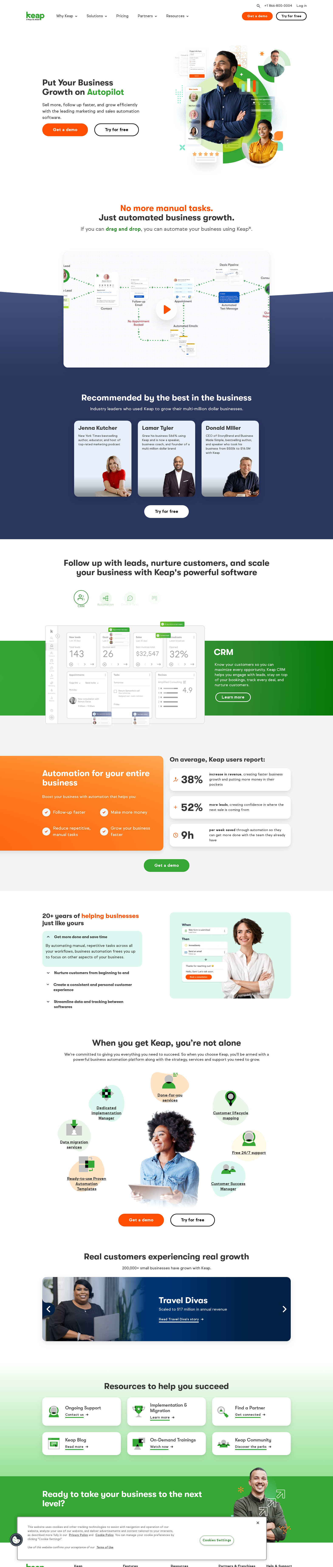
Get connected (248, 1411)
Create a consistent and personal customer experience (89, 984)
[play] (166, 310)
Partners (145, 16)
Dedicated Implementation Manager (106, 1109)
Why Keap (64, 16)
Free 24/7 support (249, 1149)
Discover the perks (251, 1443)
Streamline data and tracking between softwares (84, 1001)
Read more (74, 1443)
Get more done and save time (76, 936)
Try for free (291, 16)
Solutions (95, 16)
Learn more (160, 1414)
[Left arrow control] (48, 1305)
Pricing (122, 16)
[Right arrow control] (284, 1305)
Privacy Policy (78, 1535)
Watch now (159, 1443)
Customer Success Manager (228, 1183)
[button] (16, 1540)
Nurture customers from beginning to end (87, 969)
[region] (142, 1538)
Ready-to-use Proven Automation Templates (86, 1180)
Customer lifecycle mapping (230, 1112)
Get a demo (257, 16)
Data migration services (74, 1141)
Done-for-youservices (170, 1094)
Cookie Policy (104, 1535)
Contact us (74, 1411)
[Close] (257, 1522)
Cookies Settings (217, 1540)
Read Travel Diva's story (179, 1316)
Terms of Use (104, 1547)
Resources (175, 16)
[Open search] (258, 6)
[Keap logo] (35, 16)
